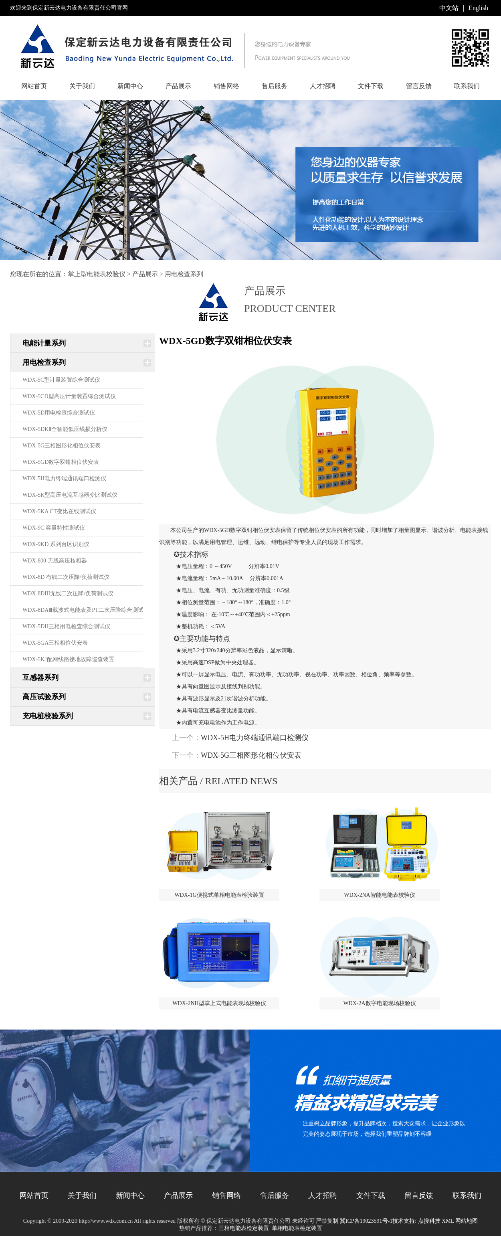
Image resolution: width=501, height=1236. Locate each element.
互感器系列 (40, 678)
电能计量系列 (44, 343)
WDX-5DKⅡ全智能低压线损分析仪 (64, 429)
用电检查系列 (184, 274)
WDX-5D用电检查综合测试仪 (58, 413)
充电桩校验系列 (47, 716)
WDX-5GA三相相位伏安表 (55, 643)
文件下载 (371, 86)
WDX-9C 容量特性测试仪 (53, 528)
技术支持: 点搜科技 (416, 1221)
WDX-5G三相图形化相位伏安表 (61, 446)
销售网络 (226, 86)
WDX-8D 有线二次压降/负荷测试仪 (65, 577)
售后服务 (274, 86)
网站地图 (466, 1221)
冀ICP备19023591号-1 (366, 1221)
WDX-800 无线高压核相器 (54, 561)
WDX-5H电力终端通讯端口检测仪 (64, 478)
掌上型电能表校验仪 (96, 274)
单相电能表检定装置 (297, 1228)
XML (448, 1221)
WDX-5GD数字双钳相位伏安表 (60, 462)
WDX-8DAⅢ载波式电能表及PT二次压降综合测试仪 (85, 610)
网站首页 (34, 86)
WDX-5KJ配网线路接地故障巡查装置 (68, 659)
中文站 (449, 7)
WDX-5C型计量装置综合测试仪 (61, 380)
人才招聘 (322, 86)
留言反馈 (419, 86)
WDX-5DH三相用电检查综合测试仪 (66, 626)
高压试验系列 (44, 697)
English (478, 7)
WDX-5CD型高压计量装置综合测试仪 (69, 396)
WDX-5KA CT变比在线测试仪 (59, 511)
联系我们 (467, 86)
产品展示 (178, 86)
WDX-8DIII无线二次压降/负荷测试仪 (67, 594)
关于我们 (82, 86)
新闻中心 (130, 86)
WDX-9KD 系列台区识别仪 (55, 544)
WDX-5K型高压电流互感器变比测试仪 (69, 495)
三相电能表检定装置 (243, 1228)
